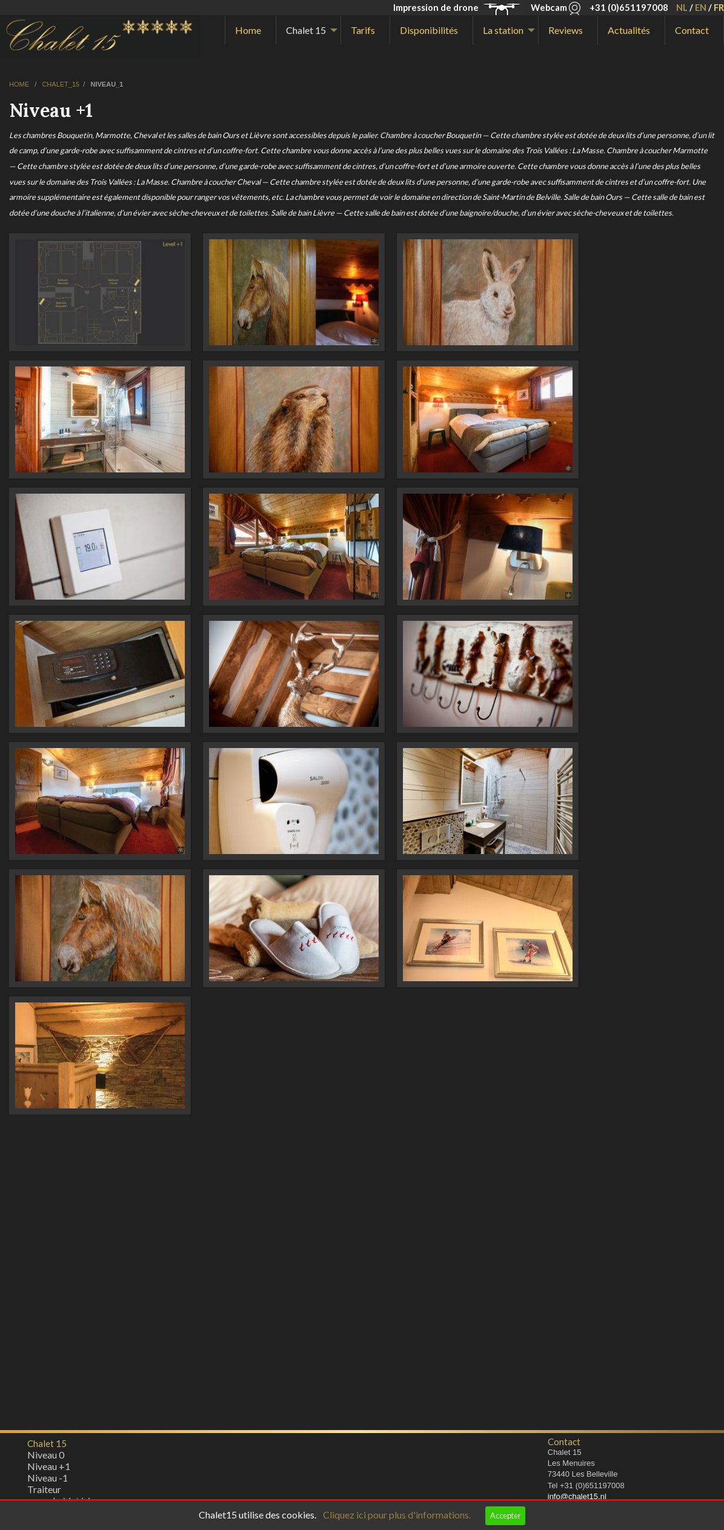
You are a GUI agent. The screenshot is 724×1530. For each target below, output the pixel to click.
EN (700, 7)
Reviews (565, 30)
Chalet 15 (306, 30)
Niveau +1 (48, 1469)
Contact (692, 30)
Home (248, 30)
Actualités (629, 30)
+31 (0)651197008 (628, 7)
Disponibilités (429, 30)
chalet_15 (60, 84)
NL (682, 7)
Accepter (505, 1515)
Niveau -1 (47, 1480)
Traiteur (44, 1492)
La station (503, 30)
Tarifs (363, 30)
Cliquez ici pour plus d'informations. (397, 1514)
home (20, 84)
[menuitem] (250, 30)
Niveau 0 (45, 1457)
